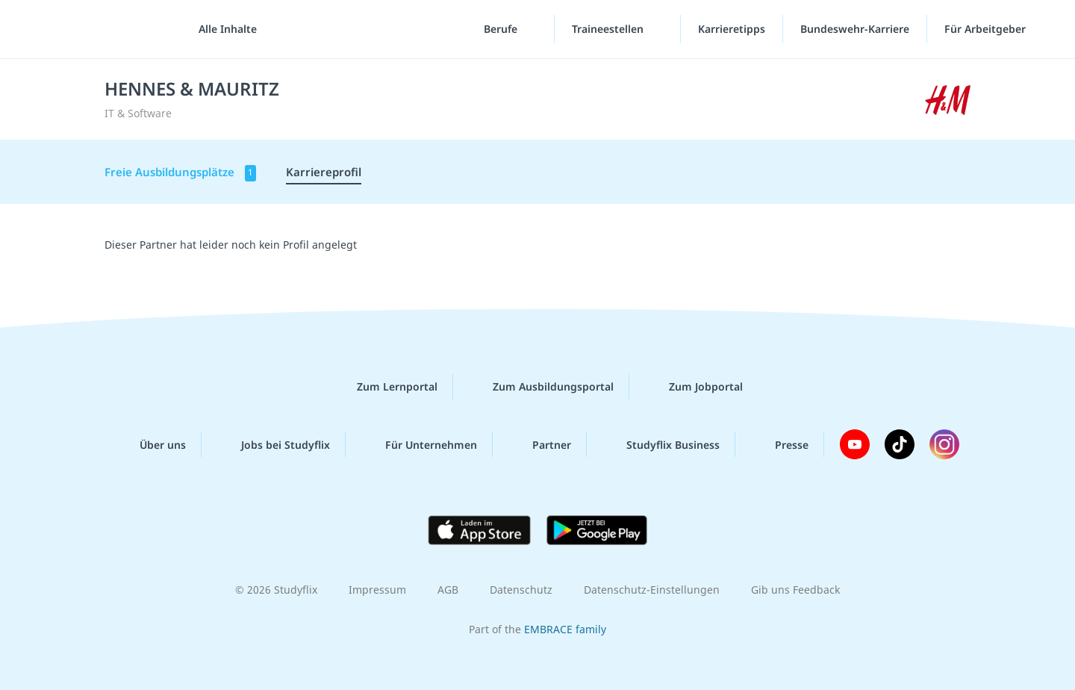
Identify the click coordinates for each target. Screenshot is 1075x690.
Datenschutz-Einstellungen (652, 589)
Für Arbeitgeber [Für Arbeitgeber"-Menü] (986, 29)
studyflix (99, 29)
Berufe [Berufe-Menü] (502, 29)
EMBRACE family (565, 629)
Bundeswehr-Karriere (854, 29)
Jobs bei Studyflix (273, 444)
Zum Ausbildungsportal (541, 386)
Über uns (151, 444)
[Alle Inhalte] (222, 30)
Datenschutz (521, 589)
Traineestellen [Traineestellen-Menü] (609, 29)
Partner (539, 444)
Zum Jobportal (694, 386)
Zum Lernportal (385, 386)
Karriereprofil (323, 171)
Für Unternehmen (419, 444)
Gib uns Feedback (795, 589)
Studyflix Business (661, 444)
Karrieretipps (731, 29)
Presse (779, 444)
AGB (447, 589)
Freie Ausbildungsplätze (180, 172)
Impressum (377, 589)
